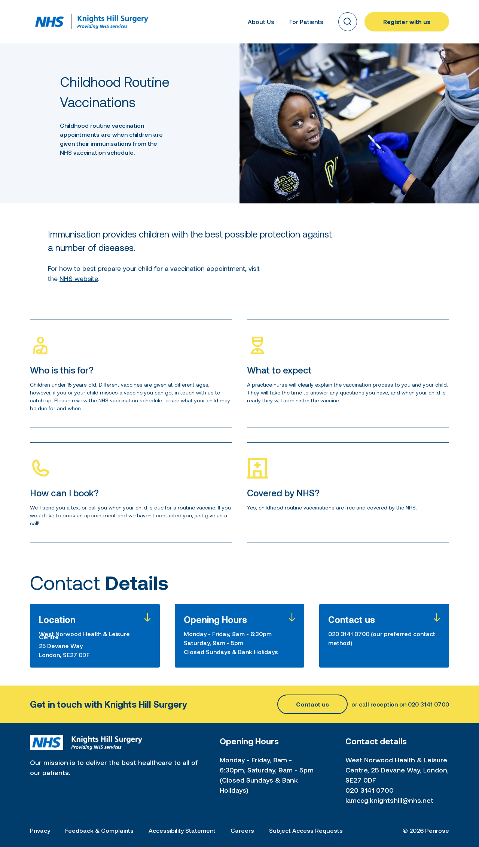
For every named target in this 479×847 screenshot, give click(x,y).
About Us (261, 21)
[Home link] (49, 21)
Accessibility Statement (182, 830)
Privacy (40, 830)
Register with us (406, 21)
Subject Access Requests (306, 830)
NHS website (79, 278)
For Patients (306, 21)
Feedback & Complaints (99, 830)
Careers (242, 830)
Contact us (312, 704)
